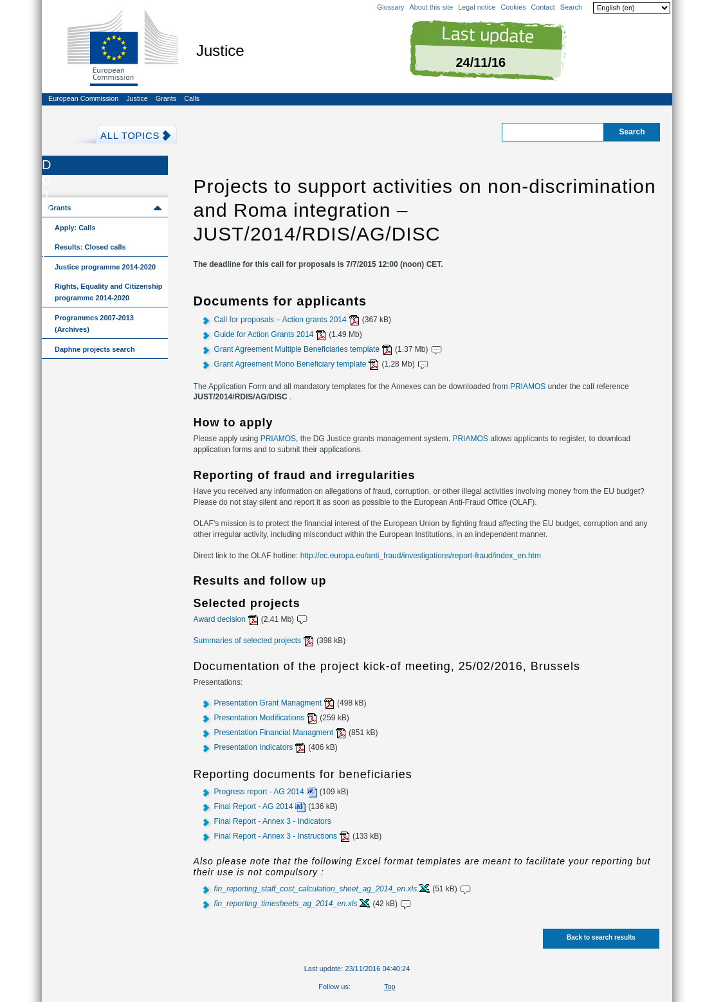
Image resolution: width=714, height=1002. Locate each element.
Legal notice (476, 7)
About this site (431, 7)
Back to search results (601, 937)
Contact (543, 7)
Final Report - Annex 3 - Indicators (272, 821)
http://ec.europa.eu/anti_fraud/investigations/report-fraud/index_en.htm (420, 555)
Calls (191, 98)
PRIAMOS (527, 386)
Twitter (356, 988)
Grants (166, 98)
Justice (137, 98)
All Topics (130, 135)
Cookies (513, 7)
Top (390, 986)
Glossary (391, 7)
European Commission (83, 98)
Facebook (369, 988)
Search (571, 7)
